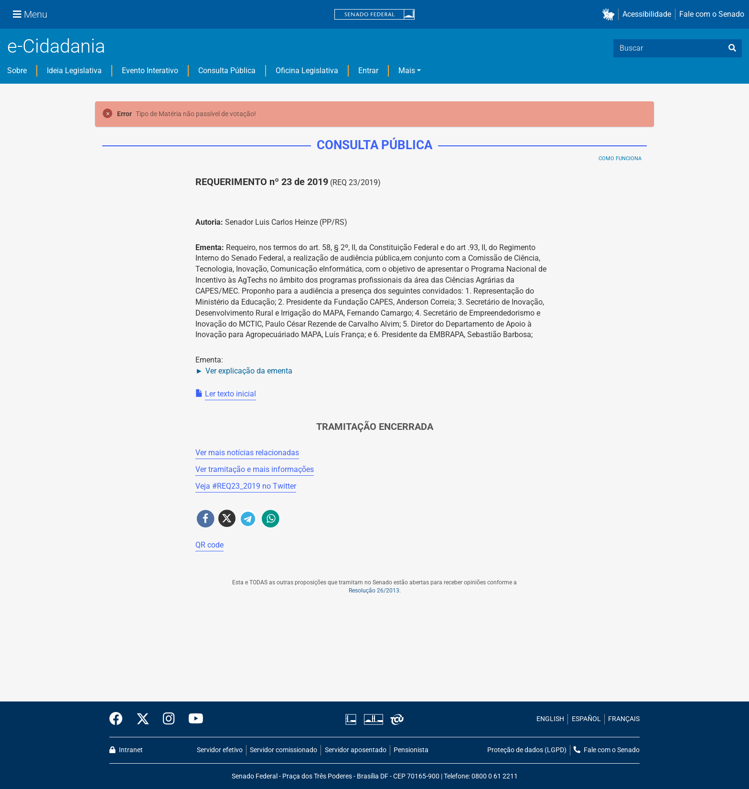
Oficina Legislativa (307, 70)
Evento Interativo (150, 70)
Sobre (17, 70)
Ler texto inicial (230, 393)
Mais (406, 70)
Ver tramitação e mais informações (254, 469)
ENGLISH (550, 719)
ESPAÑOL (586, 719)
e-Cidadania (56, 46)
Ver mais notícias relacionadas (247, 452)
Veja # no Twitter (245, 486)
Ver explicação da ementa (248, 370)
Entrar (368, 70)
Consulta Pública (227, 70)
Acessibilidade (646, 14)
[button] (610, 14)
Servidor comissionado (283, 750)
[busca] (732, 48)
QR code (209, 544)
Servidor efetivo (220, 750)
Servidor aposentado (355, 750)
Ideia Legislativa (74, 70)
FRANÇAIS (624, 719)
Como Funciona (620, 158)
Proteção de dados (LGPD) (527, 750)
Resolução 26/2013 (374, 590)
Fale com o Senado (711, 14)
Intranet (126, 750)
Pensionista (411, 750)
